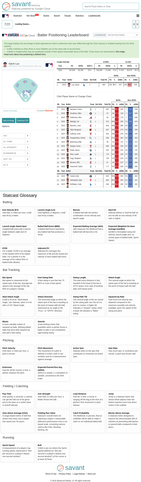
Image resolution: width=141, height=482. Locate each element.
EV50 (4, 248)
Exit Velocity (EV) (10, 210)
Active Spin (78, 348)
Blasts (5, 321)
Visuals (67, 15)
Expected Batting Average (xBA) (88, 226)
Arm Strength (44, 394)
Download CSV (22, 120)
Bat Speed (7, 277)
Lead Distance (79, 394)
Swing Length (79, 277)
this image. (120, 52)
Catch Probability (81, 413)
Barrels (76, 210)
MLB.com (92, 474)
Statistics (79, 15)
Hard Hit (112, 210)
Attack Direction (45, 297)
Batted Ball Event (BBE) (49, 226)
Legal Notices (80, 474)
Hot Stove (31, 15)
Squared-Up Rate (116, 297)
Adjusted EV (43, 248)
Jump (111, 394)
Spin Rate (112, 348)
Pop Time (6, 394)
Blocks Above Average (118, 413)
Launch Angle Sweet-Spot (14, 226)
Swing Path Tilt (80, 297)
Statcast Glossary (20, 195)
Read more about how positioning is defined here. (25, 54)
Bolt (40, 445)
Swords (41, 321)
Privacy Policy (65, 474)
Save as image (8, 120)
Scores (46, 15)
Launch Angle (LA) (46, 210)
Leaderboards (94, 15)
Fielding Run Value (46, 413)
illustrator (17, 15)
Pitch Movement (45, 348)
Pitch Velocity (8, 348)
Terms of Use (51, 474)
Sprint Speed (8, 445)
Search (57, 15)
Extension (7, 367)
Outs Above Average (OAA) (15, 413)
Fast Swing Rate (45, 277)
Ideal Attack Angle (10, 297)
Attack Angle (114, 277)
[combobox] (111, 6)
